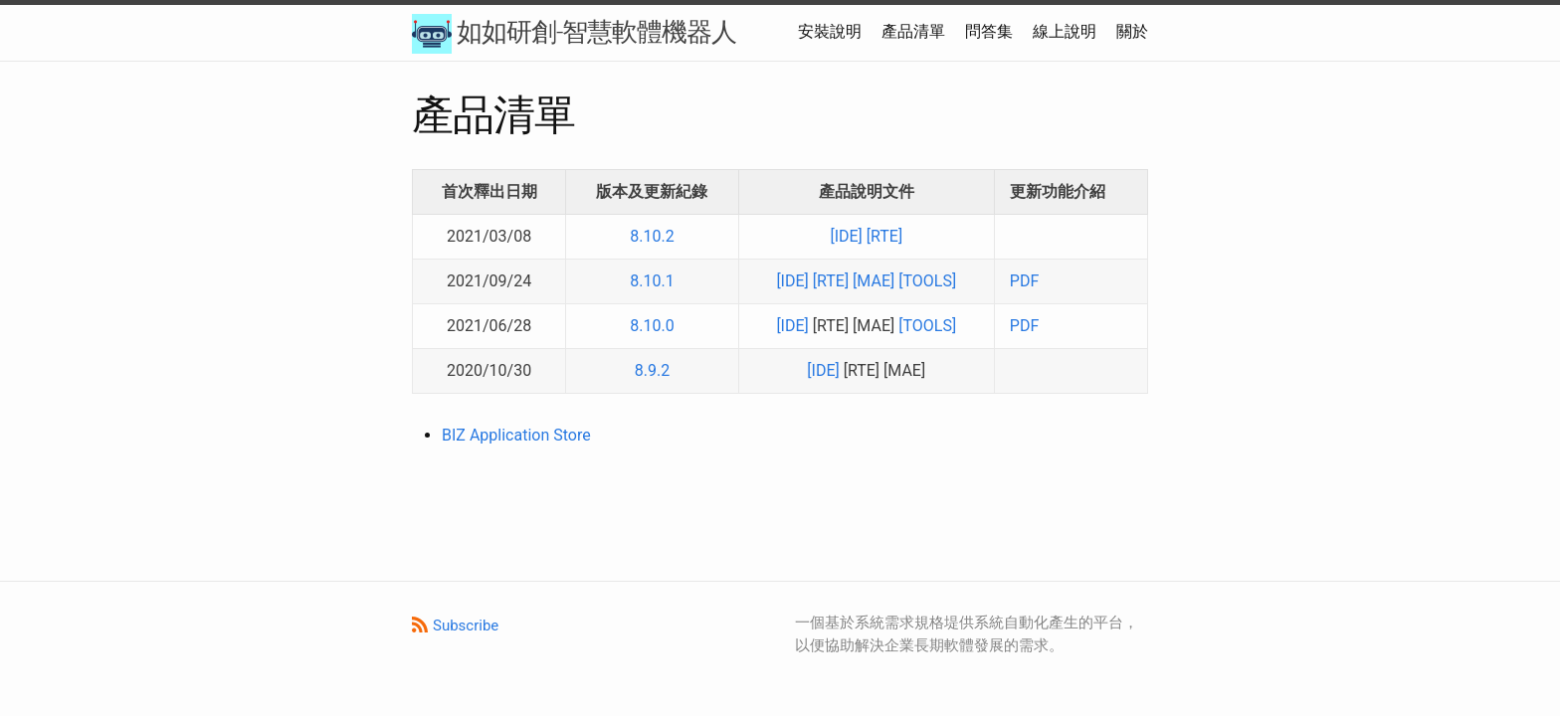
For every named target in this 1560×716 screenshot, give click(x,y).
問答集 (989, 31)
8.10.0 (652, 325)
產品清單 (913, 31)
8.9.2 (652, 370)
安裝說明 (830, 31)
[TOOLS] (927, 280)
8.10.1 (652, 280)
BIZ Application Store (516, 435)
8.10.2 (652, 236)
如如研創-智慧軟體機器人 (574, 34)
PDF (1024, 280)
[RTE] (884, 236)
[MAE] (873, 280)
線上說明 (1064, 31)
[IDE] (846, 236)
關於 (1132, 31)
